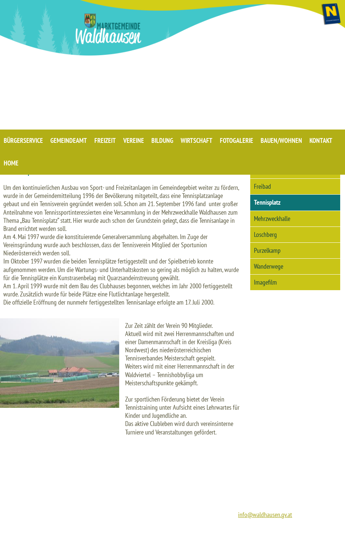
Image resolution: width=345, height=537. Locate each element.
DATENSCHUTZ (270, 529)
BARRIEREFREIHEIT (312, 529)
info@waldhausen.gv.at (265, 514)
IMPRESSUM (235, 529)
